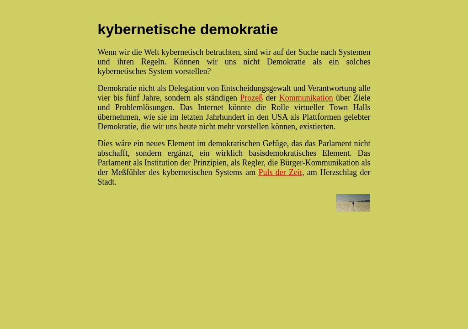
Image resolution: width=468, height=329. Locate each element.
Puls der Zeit (280, 172)
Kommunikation (306, 97)
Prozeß (251, 97)
